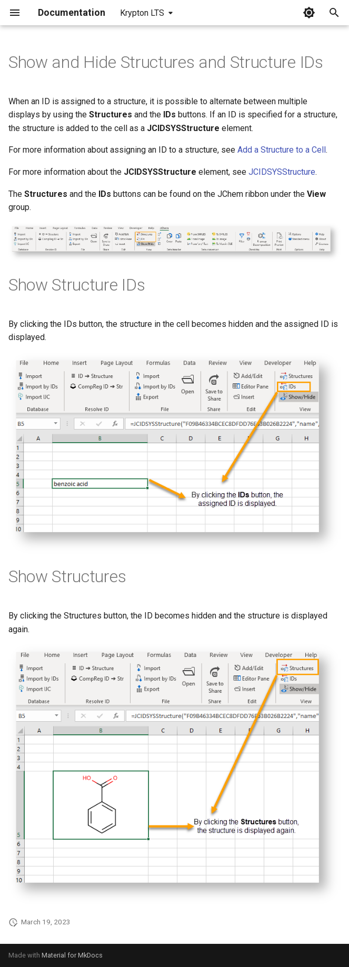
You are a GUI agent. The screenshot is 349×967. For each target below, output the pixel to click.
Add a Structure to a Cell (281, 150)
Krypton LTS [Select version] (142, 13)
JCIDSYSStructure (281, 172)
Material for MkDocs (72, 955)
